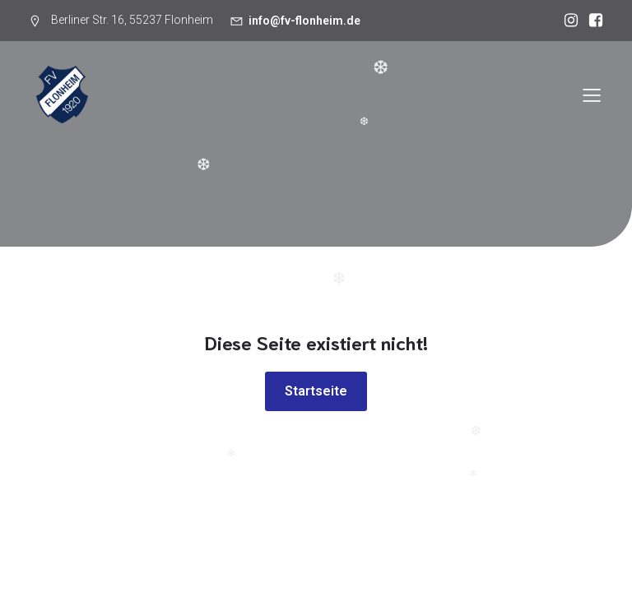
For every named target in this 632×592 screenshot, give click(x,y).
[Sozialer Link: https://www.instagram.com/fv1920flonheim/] (567, 20)
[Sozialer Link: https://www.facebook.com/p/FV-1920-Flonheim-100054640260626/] (591, 20)
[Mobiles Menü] (591, 94)
